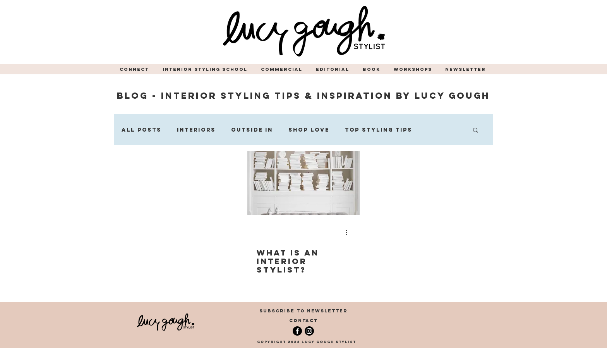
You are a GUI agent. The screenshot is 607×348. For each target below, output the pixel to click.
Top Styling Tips (378, 130)
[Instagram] (309, 331)
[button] (135, 69)
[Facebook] (297, 331)
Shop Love (308, 130)
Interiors (196, 130)
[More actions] (349, 232)
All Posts (141, 130)
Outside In (252, 130)
